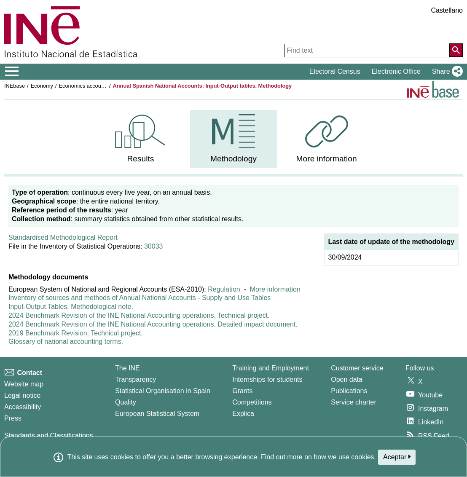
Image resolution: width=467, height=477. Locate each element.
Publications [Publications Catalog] (349, 390)
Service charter (353, 402)
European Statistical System (157, 413)
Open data (346, 379)
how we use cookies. (345, 457)
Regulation (224, 289)
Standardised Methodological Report (63, 237)
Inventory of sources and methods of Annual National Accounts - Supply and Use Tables (139, 297)
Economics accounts (83, 86)
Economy (42, 86)
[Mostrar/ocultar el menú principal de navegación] (12, 71)
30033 (153, 246)
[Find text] (367, 50)
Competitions (251, 402)
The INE (127, 368)
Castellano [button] (447, 10)
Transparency (135, 379)
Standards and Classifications (48, 435)
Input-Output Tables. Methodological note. (70, 306)
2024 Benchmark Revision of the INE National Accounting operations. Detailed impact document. (153, 324)
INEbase (14, 86)
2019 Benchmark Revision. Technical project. (75, 333)
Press (12, 418)
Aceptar (397, 457)
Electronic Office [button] (396, 71)
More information (275, 289)
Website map (23, 384)
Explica (243, 413)
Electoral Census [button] (334, 71)
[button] (446, 71)
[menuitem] (140, 139)
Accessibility (22, 406)
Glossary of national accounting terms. (65, 341)
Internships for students (267, 379)
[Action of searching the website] (456, 50)
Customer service (357, 368)
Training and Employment (270, 368)
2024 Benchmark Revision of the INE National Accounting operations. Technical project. (139, 315)
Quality (125, 402)
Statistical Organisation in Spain (162, 390)
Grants (242, 390)
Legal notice (22, 395)
